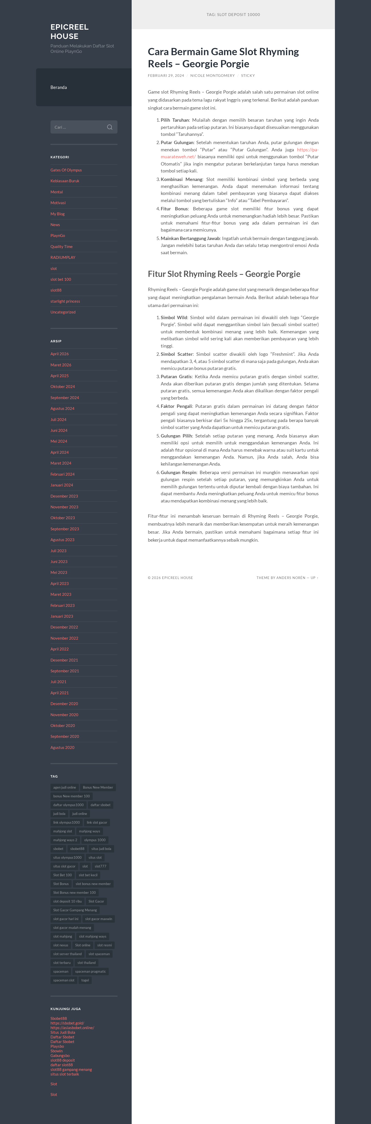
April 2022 (59, 649)
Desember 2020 (64, 703)
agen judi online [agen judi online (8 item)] (64, 787)
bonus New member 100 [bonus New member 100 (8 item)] (71, 796)
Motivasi (58, 202)
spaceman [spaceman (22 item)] (60, 971)
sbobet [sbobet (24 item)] (58, 849)
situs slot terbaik (64, 1074)
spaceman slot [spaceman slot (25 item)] (63, 980)
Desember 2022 (64, 627)
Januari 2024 (61, 485)
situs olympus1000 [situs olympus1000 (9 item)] (67, 857)
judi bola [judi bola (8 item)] (59, 814)
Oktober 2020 (62, 725)
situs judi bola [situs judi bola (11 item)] (101, 849)
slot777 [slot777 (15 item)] (100, 866)
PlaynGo (57, 235)
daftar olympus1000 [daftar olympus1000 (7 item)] (68, 805)
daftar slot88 (61, 1064)
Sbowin (56, 1050)
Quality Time (61, 246)
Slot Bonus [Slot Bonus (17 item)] (61, 884)
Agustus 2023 (62, 539)
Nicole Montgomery (212, 75)
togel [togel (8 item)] (85, 980)
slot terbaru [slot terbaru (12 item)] (62, 963)
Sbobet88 (58, 1018)
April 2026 (59, 353)
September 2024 (64, 397)
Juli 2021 (58, 681)
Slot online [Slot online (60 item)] (82, 945)
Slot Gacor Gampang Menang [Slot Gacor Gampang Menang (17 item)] (75, 910)
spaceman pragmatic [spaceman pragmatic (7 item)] (90, 971)
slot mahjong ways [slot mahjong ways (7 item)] (92, 936)
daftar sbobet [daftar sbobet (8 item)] (101, 805)
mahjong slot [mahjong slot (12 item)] (62, 831)
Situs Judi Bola (62, 1032)
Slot (53, 1083)
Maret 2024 (60, 463)
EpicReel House (69, 31)
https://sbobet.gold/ (67, 1023)
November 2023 (64, 507)
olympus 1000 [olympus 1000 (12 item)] (95, 840)
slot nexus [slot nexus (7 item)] (60, 945)
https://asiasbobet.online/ (72, 1027)
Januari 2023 (61, 616)
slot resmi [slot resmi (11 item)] (104, 945)
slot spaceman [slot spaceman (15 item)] (99, 954)
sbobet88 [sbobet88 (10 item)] (77, 849)
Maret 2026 (60, 364)
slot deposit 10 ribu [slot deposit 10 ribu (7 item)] (67, 901)
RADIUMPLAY (62, 257)
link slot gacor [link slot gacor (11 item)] (97, 822)
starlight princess (65, 301)
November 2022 (64, 638)
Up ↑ (314, 578)
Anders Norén (291, 578)
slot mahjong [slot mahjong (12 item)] (62, 936)
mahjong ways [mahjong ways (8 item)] (89, 831)
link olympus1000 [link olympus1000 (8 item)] (66, 822)
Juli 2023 (58, 550)
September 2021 (64, 670)
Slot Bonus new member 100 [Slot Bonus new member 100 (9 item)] (74, 892)
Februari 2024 (62, 474)
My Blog (57, 213)
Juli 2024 (58, 419)
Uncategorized (62, 312)
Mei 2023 (58, 572)
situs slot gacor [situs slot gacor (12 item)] (64, 866)
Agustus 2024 (62, 408)
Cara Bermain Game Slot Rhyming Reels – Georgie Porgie (223, 57)
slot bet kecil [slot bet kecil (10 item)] (88, 875)
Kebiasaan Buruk (64, 180)
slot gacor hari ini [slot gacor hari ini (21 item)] (65, 919)
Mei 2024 (58, 441)
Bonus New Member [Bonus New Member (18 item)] (98, 787)
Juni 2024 (59, 430)
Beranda (58, 87)
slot (53, 268)
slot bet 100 (60, 279)
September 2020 (64, 736)
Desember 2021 (64, 660)
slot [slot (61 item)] (85, 866)
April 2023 (59, 583)
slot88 (56, 290)
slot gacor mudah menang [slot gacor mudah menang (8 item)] (72, 927)
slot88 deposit (62, 1060)
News (55, 224)
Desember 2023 (64, 496)
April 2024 (59, 452)
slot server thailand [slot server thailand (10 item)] (67, 954)
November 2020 (64, 714)
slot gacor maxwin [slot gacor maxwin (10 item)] (98, 919)
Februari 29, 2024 (166, 75)
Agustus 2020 (62, 747)
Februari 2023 (62, 605)
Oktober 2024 (62, 386)
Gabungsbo (60, 1055)
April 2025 (59, 375)
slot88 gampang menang (71, 1069)
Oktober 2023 (62, 517)
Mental (56, 191)
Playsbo (57, 1046)
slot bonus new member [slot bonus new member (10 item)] (93, 884)
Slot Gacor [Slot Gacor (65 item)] (96, 901)
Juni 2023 (59, 561)
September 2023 (64, 528)
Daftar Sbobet (62, 1037)
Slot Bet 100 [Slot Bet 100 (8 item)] (62, 875)
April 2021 (59, 692)
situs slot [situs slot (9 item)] (95, 857)
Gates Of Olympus (66, 170)
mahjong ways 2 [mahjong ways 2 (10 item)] (65, 840)
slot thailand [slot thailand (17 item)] (87, 963)
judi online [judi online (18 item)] (79, 814)
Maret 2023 (60, 594)
